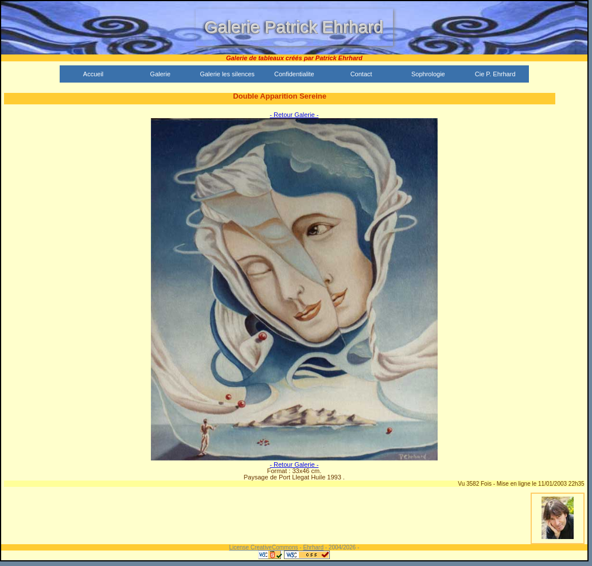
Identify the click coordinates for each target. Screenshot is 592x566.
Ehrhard (313, 547)
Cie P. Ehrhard (495, 74)
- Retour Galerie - (294, 114)
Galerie (160, 74)
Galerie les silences (227, 74)
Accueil (93, 74)
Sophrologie (428, 74)
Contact (361, 74)
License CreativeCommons (263, 547)
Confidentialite (294, 74)
